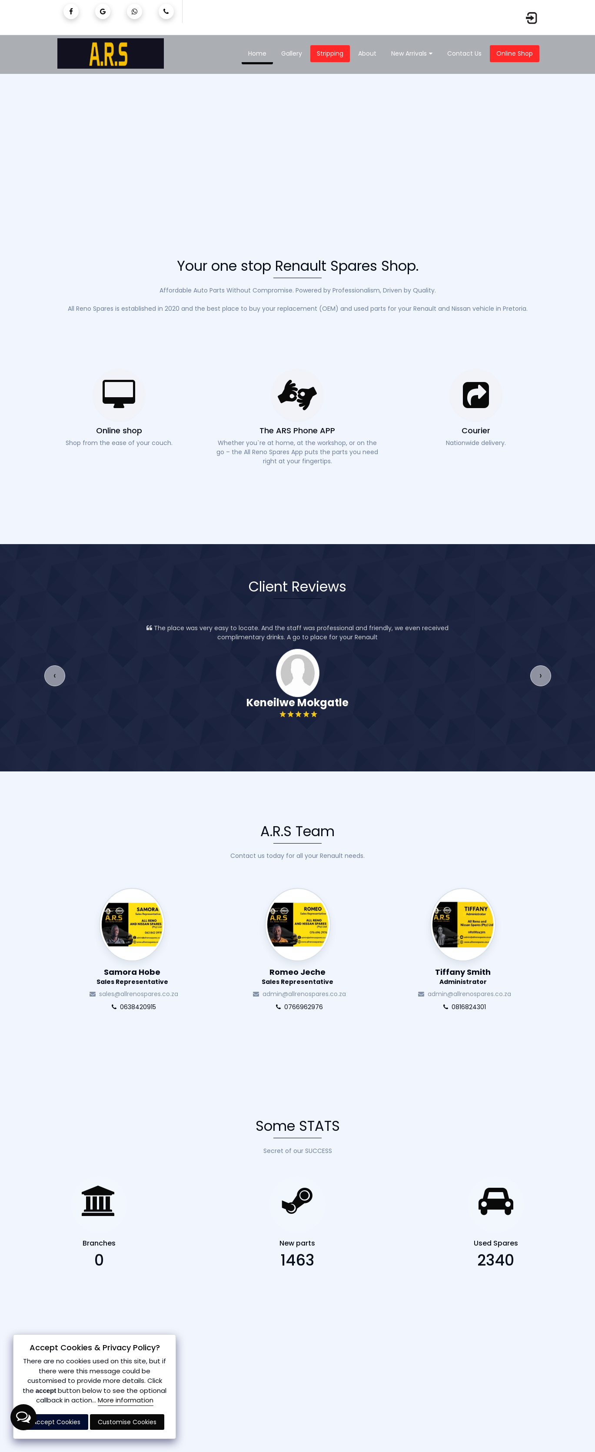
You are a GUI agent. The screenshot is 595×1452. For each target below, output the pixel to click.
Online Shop (514, 53)
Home (257, 53)
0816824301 (463, 1006)
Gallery (291, 53)
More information (125, 1400)
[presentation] (54, 675)
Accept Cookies (56, 1422)
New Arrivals (411, 54)
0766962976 (298, 1006)
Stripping (330, 53)
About (367, 53)
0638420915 (132, 1006)
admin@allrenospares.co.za (297, 993)
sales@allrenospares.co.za (132, 993)
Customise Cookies (127, 1422)
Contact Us (464, 53)
